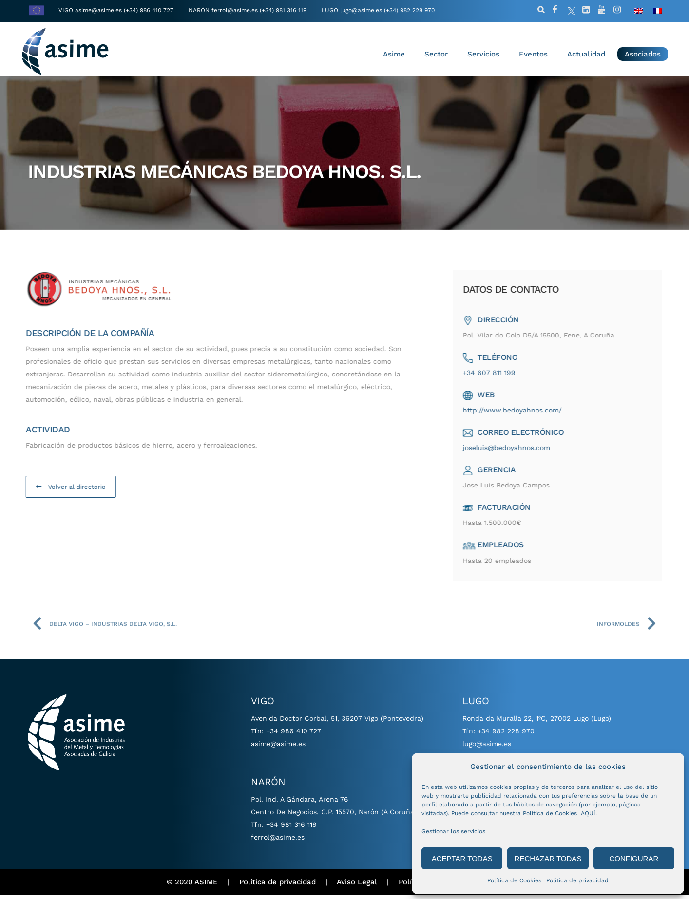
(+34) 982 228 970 (409, 10)
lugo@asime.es (361, 10)
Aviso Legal (357, 886)
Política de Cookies (514, 880)
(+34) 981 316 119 (283, 10)
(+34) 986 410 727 (149, 10)
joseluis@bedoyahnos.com (519, 452)
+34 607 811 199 (502, 377)
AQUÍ (588, 813)
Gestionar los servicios (453, 831)
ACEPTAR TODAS (462, 858)
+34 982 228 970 (506, 735)
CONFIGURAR (633, 858)
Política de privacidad (577, 880)
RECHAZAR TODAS (548, 858)
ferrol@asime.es (234, 10)
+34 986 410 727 (293, 735)
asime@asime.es (98, 10)
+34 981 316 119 (291, 829)
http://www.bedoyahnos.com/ (525, 414)
